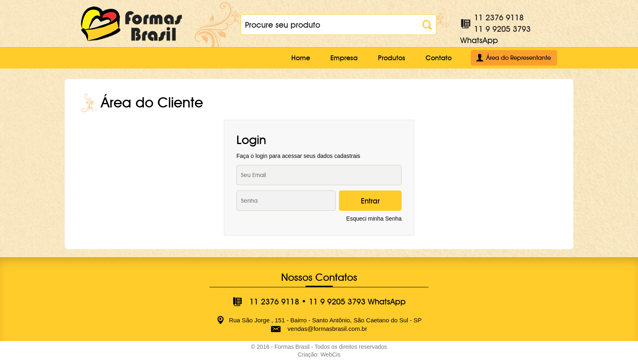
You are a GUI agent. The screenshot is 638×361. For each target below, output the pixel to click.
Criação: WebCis (319, 354)
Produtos (391, 58)
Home (300, 58)
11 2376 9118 (499, 17)
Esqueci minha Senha (374, 218)
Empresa (344, 58)
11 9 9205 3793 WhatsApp (357, 301)
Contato (439, 58)
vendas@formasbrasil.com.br (327, 328)
